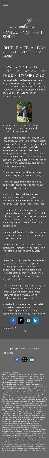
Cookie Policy (17, 372)
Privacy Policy (6, 372)
